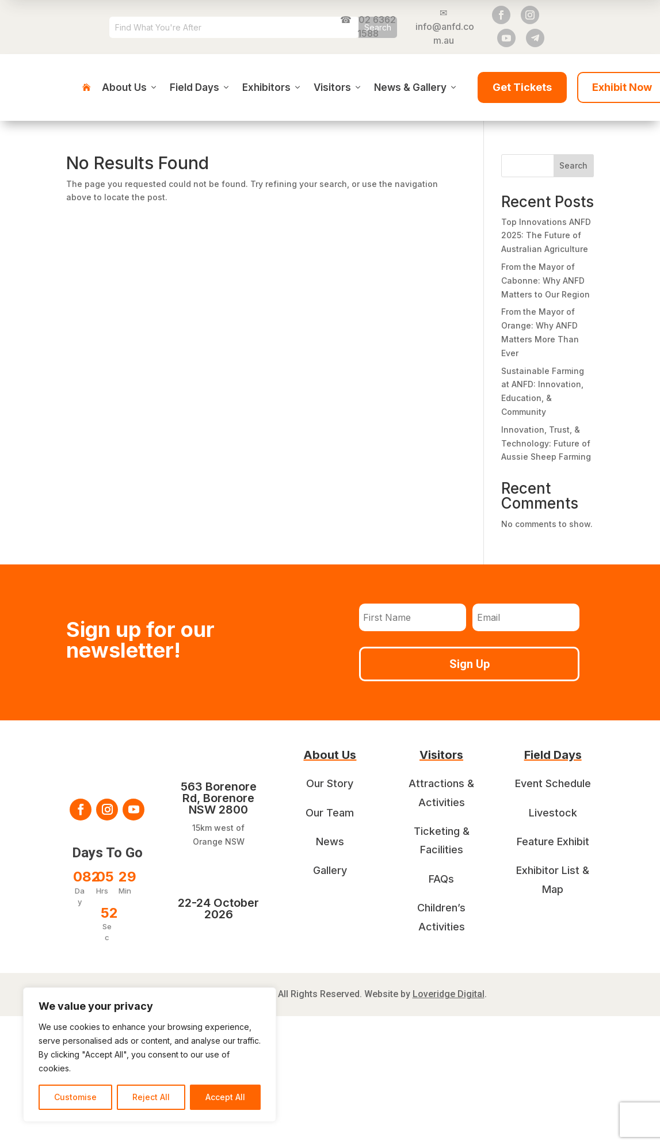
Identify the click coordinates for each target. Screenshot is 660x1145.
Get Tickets (522, 87)
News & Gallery (416, 87)
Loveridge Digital (448, 993)
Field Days (200, 87)
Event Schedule (553, 783)
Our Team (330, 813)
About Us (130, 87)
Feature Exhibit (553, 841)
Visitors (338, 87)
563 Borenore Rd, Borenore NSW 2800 (219, 798)
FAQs (441, 879)
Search (573, 165)
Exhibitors (272, 87)
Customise (75, 1097)
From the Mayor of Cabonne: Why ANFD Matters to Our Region (545, 280)
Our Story (329, 783)
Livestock (553, 813)
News (330, 841)
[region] (149, 1054)
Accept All (225, 1097)
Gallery (330, 870)
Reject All (151, 1097)
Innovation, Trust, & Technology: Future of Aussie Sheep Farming (546, 443)
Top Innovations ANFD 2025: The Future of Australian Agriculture (546, 235)
